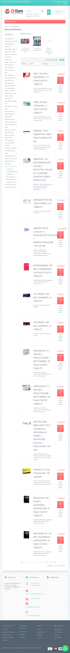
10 (54, 562)
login (16, 2)
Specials (39, 637)
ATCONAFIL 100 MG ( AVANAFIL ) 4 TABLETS (42, 297)
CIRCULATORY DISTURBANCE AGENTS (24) (11, 101)
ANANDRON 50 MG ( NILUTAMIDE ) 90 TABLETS (42, 203)
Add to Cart (60, 80)
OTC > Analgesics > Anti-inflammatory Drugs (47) (10, 142)
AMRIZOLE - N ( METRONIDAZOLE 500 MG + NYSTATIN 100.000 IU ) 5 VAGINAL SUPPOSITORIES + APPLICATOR (42, 169)
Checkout (37, 16)
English (64, 4)
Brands (39, 629)
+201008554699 (35, 585)
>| (62, 562)
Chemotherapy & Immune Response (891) (10, 70)
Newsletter (58, 637)
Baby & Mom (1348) (10, 49)
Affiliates (39, 635)
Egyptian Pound (63, 2)
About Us (5, 629)
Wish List (57, 635)
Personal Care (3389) (10, 148)
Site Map (22, 637)
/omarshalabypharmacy (33, 607)
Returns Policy (7, 635)
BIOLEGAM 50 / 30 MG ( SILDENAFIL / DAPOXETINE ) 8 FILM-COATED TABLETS (42, 540)
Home (6, 26)
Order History (58, 632)
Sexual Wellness (14, 26)
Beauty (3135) (8, 59)
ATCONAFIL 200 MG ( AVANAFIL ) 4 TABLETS (42, 326)
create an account (24, 2)
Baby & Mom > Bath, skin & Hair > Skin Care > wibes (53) (11, 54)
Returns (22, 634)
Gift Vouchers (41, 632)
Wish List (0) (29, 14)
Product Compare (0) (51, 60)
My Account (36, 14)
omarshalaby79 (35, 598)
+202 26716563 (35, 583)
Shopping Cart (29, 16)
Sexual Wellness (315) (11, 166)
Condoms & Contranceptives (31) (25, 50)
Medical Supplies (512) (11, 122)
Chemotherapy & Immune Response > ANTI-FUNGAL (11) (10, 77)
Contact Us (23, 631)
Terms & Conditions (8, 637)
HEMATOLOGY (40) (9, 119)
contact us (6, 640)
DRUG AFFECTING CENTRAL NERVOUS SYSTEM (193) (10, 114)
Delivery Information (8, 632)
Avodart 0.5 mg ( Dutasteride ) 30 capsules (41, 473)
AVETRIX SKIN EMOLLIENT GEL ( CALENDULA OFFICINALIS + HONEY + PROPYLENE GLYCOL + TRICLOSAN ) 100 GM (41, 435)
